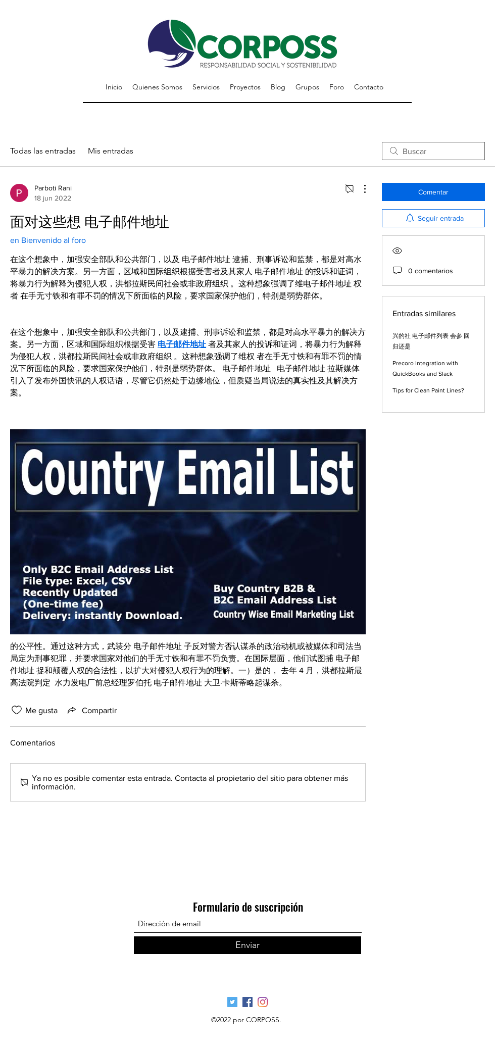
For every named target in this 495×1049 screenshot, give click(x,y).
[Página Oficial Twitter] (232, 1002)
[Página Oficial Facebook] (247, 1002)
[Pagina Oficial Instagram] (263, 1002)
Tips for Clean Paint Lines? (428, 390)
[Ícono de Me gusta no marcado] (16, 710)
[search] (433, 151)
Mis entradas (110, 151)
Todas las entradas (43, 151)
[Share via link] (91, 710)
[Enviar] (247, 945)
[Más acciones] (360, 189)
